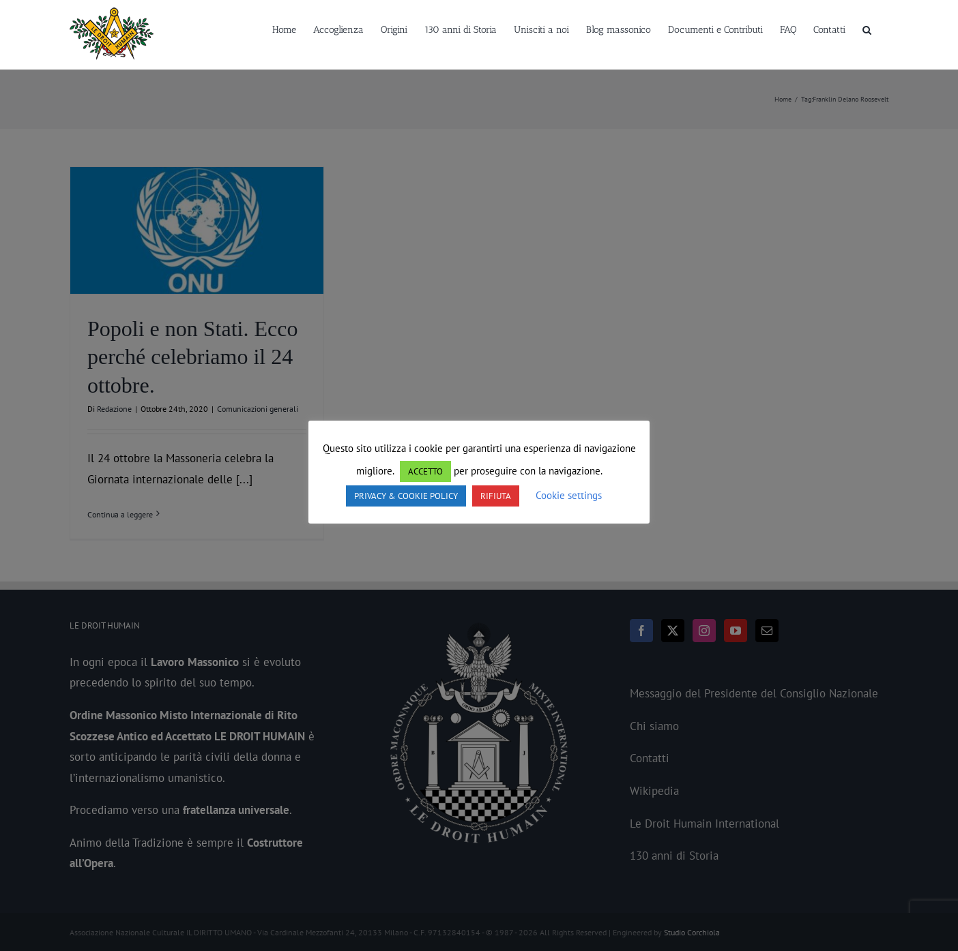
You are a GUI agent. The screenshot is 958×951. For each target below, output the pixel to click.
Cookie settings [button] (569, 495)
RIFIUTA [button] (495, 496)
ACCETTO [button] (425, 471)
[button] (866, 28)
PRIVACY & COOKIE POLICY (406, 496)
